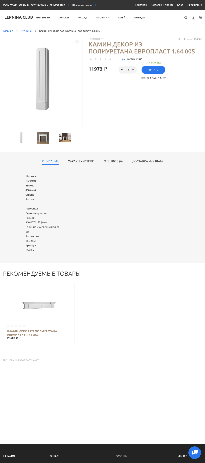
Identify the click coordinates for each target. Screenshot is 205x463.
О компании (194, 4)
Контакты (141, 4)
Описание (50, 161)
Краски (65, 17)
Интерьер (44, 17)
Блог (180, 4)
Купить (153, 70)
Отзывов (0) (113, 161)
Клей (123, 17)
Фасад (84, 17)
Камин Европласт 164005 (24, 360)
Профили (104, 17)
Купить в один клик (154, 77)
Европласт (96, 39)
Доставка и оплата (162, 4)
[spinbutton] (127, 69)
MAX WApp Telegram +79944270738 (24, 4)
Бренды (141, 17)
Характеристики (81, 161)
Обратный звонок (82, 5)
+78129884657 (56, 4)
